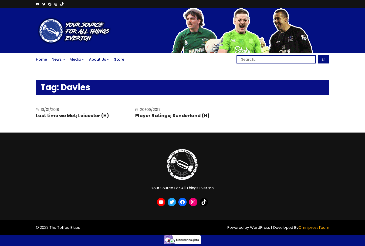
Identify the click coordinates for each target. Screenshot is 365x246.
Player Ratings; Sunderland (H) (172, 116)
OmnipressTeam (313, 227)
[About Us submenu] (108, 59)
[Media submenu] (83, 59)
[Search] (323, 59)
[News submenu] (64, 59)
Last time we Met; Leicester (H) (72, 116)
